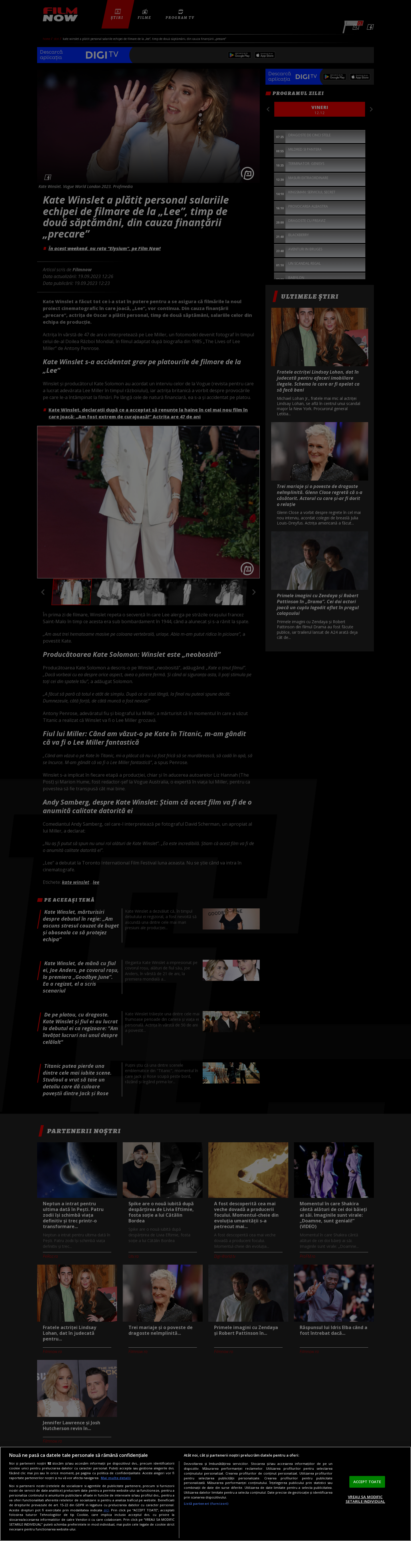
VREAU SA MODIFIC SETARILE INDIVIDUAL (365, 1499)
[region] (205, 1494)
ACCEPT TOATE (367, 1481)
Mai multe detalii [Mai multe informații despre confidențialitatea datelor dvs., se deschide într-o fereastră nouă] (116, 1478)
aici (106, 1510)
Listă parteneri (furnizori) (206, 1503)
